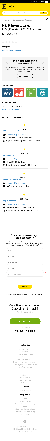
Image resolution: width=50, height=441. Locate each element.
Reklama (25, 352)
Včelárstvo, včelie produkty (25, 409)
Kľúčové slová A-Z (25, 378)
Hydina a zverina (25, 401)
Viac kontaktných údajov (10, 109)
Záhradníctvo (25, 414)
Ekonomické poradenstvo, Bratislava (18, 20)
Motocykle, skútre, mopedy (25, 404)
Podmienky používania (25, 359)
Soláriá (25, 406)
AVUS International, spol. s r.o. (15, 131)
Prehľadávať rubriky (25, 380)
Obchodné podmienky (25, 357)
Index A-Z (25, 375)
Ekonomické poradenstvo (16, 135)
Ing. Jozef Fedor (9, 200)
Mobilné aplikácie (25, 349)
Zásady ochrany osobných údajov (25, 362)
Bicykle (25, 399)
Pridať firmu (25, 321)
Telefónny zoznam (25, 367)
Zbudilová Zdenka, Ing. (12, 179)
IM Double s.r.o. (9, 155)
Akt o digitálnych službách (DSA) (25, 365)
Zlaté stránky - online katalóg (4, 6)
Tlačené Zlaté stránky (25, 354)
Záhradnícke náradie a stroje (25, 411)
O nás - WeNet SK (25, 391)
